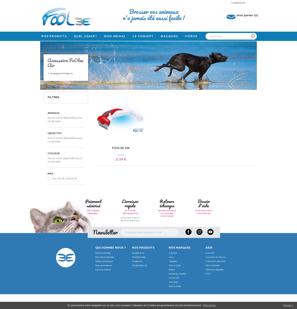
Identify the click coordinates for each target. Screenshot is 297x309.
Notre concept (103, 267)
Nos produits (54, 36)
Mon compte (213, 280)
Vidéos (191, 36)
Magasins (169, 36)
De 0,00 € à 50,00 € (64, 178)
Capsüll (173, 267)
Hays (171, 271)
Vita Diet (173, 296)
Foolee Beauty (139, 280)
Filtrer (53, 97)
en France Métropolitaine (130, 226)
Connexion (238, 2)
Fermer (287, 305)
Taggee (173, 276)
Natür (172, 284)
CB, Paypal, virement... (93, 226)
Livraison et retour (215, 271)
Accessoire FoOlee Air (61, 73)
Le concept (143, 36)
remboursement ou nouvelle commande (167, 228)
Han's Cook (175, 280)
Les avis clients (103, 284)
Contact (210, 267)
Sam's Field (175, 301)
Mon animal (115, 36)
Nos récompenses (104, 271)
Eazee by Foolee (177, 288)
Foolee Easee (138, 271)
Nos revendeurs (103, 280)
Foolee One (138, 267)
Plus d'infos (209, 305)
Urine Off (174, 292)
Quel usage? (85, 36)
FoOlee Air (121, 148)
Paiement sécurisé (215, 276)
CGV (208, 288)
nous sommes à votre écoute (203, 226)
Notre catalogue (104, 276)
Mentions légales (214, 284)
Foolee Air (137, 276)
